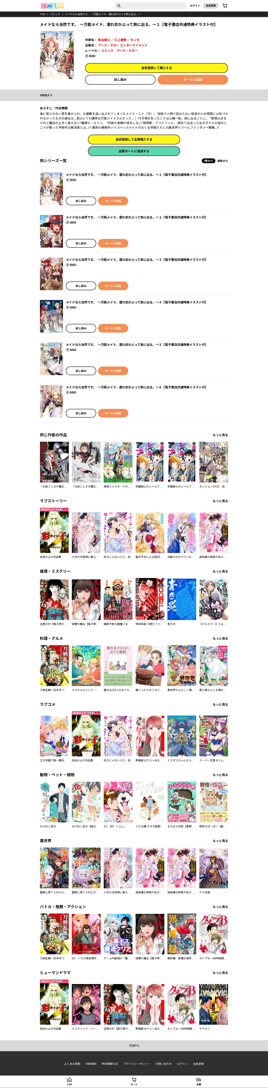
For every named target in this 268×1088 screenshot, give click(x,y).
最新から (222, 160)
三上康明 (120, 40)
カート (134, 1084)
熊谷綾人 (104, 40)
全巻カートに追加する (134, 151)
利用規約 (91, 1063)
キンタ (135, 40)
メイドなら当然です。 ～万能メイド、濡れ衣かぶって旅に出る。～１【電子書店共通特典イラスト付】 (137, 175)
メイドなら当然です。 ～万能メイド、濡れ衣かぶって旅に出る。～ (103, 14)
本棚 (198, 1084)
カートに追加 (193, 80)
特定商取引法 (110, 1063)
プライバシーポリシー (136, 1063)
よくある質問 (72, 1063)
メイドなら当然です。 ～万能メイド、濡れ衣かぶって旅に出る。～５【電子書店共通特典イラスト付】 (137, 345)
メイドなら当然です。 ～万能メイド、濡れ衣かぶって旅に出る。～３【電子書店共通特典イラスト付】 (137, 260)
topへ (134, 1046)
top (42, 14)
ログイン (195, 5)
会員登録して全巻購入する (134, 139)
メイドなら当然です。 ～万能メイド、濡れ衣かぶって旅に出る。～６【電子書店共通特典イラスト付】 (137, 387)
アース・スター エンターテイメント (123, 45)
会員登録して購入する (156, 68)
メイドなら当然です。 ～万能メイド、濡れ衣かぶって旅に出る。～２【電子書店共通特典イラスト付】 (137, 217)
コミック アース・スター (119, 51)
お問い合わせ (164, 1063)
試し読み (120, 80)
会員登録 (211, 5)
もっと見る (220, 435)
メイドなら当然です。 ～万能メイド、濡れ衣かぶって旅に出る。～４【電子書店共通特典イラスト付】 (137, 302)
